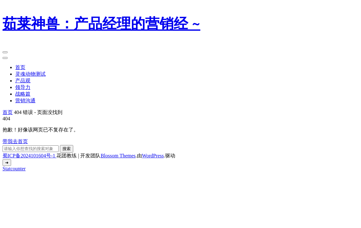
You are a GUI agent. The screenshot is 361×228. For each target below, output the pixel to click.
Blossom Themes (117, 155)
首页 (20, 67)
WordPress (153, 155)
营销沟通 (25, 100)
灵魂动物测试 (30, 74)
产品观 (22, 80)
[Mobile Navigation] (5, 52)
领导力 (22, 87)
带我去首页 (15, 141)
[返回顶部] (7, 162)
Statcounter (14, 168)
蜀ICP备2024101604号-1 (29, 155)
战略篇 (22, 94)
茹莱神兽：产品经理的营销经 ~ (101, 24)
